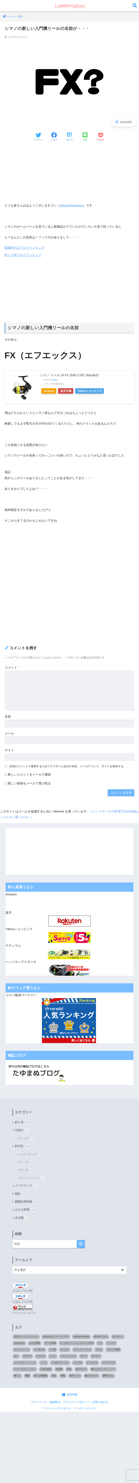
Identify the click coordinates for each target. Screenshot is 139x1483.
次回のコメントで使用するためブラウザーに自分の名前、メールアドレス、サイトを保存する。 (67, 766)
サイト (9, 750)
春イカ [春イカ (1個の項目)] (17, 1376)
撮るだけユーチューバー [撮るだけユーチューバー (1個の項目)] (103, 1370)
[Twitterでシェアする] (38, 137)
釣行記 (22, 1147)
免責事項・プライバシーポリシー (69, 1403)
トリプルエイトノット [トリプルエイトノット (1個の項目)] (25, 1363)
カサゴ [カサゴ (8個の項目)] (99, 1350)
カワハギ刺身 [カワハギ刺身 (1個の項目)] (113, 1350)
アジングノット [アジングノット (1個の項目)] (21, 1350)
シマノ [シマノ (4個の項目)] (52, 1357)
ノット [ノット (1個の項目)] (43, 1363)
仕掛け (22, 1130)
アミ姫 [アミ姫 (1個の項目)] (52, 1350)
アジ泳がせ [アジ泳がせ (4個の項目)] (39, 1350)
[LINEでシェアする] (85, 137)
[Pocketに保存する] (100, 137)
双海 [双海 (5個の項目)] (69, 1370)
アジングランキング (23, 1313)
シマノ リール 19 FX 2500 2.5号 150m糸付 (70, 375)
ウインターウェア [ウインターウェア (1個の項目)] (82, 1350)
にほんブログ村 (22, 1291)
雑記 (20, 1194)
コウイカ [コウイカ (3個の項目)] (40, 1357)
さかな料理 (25, 1211)
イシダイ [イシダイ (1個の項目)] (64, 1350)
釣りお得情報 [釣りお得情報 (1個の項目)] (40, 1376)
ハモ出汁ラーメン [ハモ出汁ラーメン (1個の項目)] (60, 1363)
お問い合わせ (100, 1403)
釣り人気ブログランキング (23, 255)
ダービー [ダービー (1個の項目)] (96, 1357)
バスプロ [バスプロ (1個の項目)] (77, 1363)
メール (9, 733)
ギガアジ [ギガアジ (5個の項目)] (27, 1357)
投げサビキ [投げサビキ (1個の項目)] (81, 1370)
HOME (70, 1395)
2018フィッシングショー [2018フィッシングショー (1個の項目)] (26, 1337)
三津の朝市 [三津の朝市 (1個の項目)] (45, 1370)
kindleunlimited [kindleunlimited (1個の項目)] (81, 1337)
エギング (26, 1170)
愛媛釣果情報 (26, 1202)
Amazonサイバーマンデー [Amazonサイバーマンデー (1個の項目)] (56, 1337)
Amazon (50, 390)
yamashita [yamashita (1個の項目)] (19, 1344)
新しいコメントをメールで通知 (29, 774)
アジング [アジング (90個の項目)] (111, 1344)
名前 (8, 716)
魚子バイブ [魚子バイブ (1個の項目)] (75, 1376)
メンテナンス (26, 1186)
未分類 (22, 1219)
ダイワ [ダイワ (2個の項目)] (83, 1357)
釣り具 (22, 1122)
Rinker (55, 380)
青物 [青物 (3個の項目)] (63, 1376)
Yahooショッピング (95, 390)
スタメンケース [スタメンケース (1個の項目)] (68, 1357)
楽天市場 (69, 390)
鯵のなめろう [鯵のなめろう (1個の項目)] (91, 1376)
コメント (12, 667)
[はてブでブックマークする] (69, 137)
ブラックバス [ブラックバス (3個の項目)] (108, 1363)
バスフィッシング (31, 1178)
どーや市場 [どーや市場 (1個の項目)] (50, 1344)
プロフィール (39, 1403)
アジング (26, 1138)
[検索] (81, 1245)
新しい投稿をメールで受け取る (29, 783)
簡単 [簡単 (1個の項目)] (27, 1376)
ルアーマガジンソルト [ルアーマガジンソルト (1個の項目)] (25, 1370)
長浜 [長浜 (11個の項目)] (54, 1376)
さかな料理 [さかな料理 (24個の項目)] (34, 1344)
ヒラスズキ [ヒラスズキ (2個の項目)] (92, 1363)
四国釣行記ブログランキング (25, 248)
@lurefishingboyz (72, 205)
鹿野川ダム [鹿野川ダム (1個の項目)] (108, 1376)
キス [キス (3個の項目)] (16, 1357)
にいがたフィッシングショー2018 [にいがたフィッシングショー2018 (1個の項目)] (76, 1344)
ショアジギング (30, 1155)
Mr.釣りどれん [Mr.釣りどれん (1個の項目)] (101, 1337)
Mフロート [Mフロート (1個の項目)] (118, 1337)
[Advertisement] (69, 172)
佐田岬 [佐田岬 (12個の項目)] (59, 1370)
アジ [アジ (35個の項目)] (100, 1344)
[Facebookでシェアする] (54, 137)
